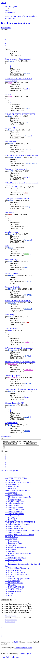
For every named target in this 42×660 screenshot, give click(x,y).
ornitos (10, 316)
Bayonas (11, 130)
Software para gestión (13, 375)
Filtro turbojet (10, 314)
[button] (5, 45)
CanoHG (27, 322)
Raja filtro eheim (11, 423)
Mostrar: (13, 441)
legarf (10, 425)
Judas (26, 89)
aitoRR (10, 171)
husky (26, 397)
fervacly (27, 207)
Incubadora (9, 94)
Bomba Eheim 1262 (12, 273)
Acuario (11, 61)
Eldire (10, 330)
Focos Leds (9, 212)
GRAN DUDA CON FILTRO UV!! (18, 301)
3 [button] (5, 37)
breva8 (26, 254)
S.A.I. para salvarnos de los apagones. (19, 348)
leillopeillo (12, 350)
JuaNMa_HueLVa (14, 157)
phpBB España (25, 653)
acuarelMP (12, 303)
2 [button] (5, 35)
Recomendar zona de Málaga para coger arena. (22, 155)
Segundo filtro (10, 142)
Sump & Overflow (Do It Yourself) (18, 59)
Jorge (10, 83)
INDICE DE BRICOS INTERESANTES (20, 114)
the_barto (27, 383)
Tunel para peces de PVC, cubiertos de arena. (21, 389)
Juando (26, 417)
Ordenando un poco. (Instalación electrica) (20, 362)
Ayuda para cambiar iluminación (17, 199)
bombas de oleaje (11, 259)
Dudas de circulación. (13, 287)
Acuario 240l (10, 128)
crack (10, 261)
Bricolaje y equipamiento (15, 23)
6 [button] (5, 43)
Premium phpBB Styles (23, 648)
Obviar (3, 3)
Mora (26, 193)
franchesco (12, 391)
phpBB (15, 642)
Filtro (7, 246)
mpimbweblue (13, 187)
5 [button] (5, 41)
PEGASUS (12, 275)
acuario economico (12, 232)
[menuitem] (7, 10)
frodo (10, 116)
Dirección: (27, 443)
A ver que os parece (12, 328)
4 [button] (5, 39)
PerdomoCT (28, 342)
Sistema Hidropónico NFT (14, 403)
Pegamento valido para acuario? (16, 169)
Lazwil (10, 144)
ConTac (27, 356)
